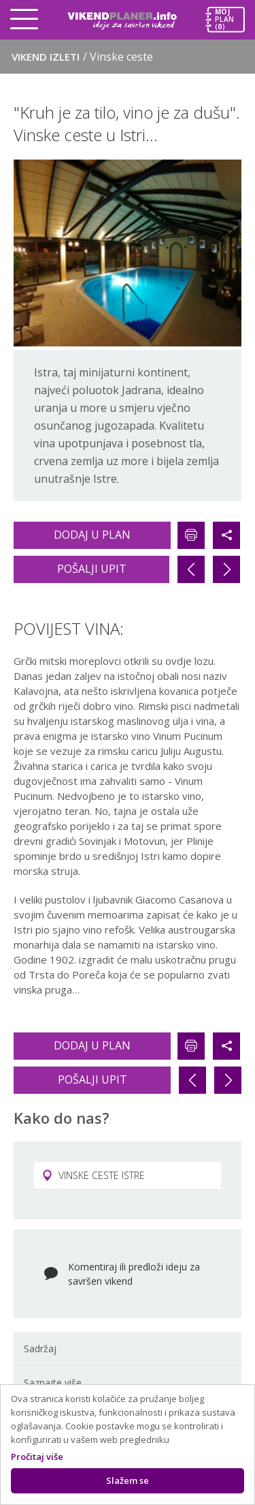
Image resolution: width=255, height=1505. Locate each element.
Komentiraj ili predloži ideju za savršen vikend (134, 1273)
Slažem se (127, 1480)
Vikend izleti (82, 56)
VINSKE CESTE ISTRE (93, 1175)
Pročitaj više (37, 1456)
